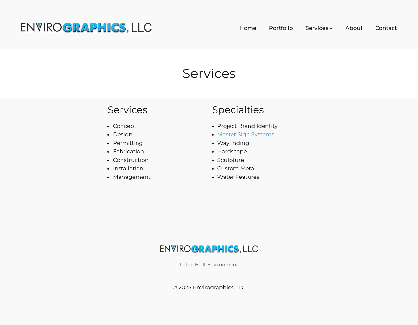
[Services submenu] (337, 28)
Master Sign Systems (243, 134)
